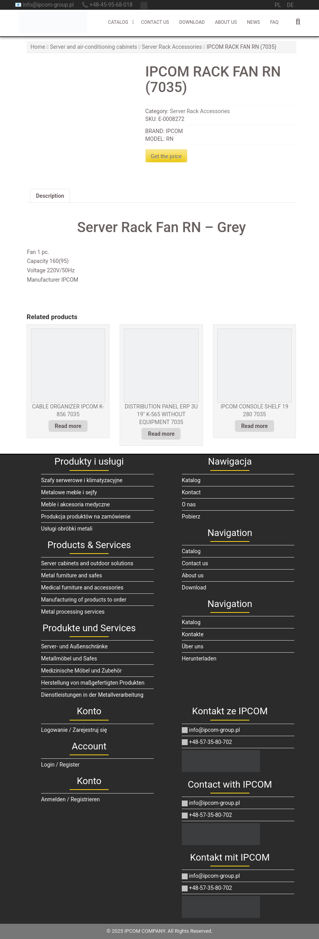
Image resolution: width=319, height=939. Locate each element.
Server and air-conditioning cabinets (93, 47)
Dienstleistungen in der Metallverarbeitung (92, 695)
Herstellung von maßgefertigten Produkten (92, 683)
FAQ (274, 22)
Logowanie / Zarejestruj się (74, 730)
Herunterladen (199, 658)
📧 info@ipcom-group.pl (44, 5)
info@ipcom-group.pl (211, 730)
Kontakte (193, 634)
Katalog (191, 480)
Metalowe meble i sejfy (69, 492)
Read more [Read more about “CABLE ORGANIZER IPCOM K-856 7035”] (68, 426)
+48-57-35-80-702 (207, 742)
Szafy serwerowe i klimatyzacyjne (81, 480)
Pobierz (191, 516)
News (253, 22)
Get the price (166, 156)
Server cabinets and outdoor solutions (87, 563)
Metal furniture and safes (71, 575)
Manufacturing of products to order (83, 599)
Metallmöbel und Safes (69, 658)
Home (37, 47)
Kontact (191, 492)
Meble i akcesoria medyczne (75, 504)
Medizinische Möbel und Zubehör (81, 670)
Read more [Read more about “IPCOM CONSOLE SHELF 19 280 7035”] (254, 426)
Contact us (155, 22)
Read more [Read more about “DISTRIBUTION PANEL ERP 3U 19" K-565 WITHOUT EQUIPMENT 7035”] (161, 434)
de (290, 5)
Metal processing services (73, 612)
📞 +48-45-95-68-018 (107, 5)
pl (277, 5)
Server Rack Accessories (172, 47)
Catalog (118, 22)
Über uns (192, 646)
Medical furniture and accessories (82, 587)
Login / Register (60, 764)
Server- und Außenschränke (74, 646)
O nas (189, 504)
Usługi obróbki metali (67, 528)
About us (226, 22)
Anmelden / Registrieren (70, 799)
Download (191, 22)
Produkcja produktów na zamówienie (86, 516)
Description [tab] (50, 196)
